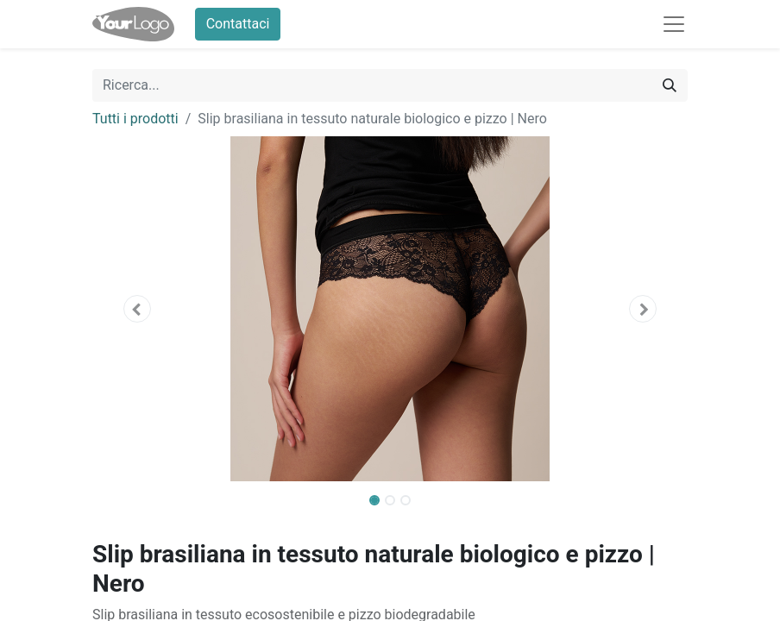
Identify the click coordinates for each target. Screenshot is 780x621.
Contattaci (238, 24)
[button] (137, 309)
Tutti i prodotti (135, 118)
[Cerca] (669, 85)
